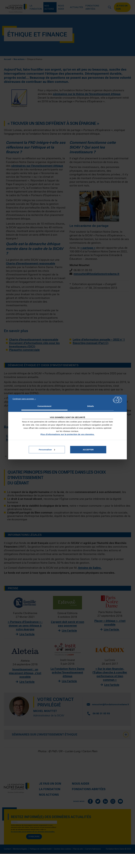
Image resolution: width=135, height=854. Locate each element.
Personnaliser (47, 449)
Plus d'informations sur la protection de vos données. (67, 434)
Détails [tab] (90, 406)
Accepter (88, 449)
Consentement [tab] (44, 406)
